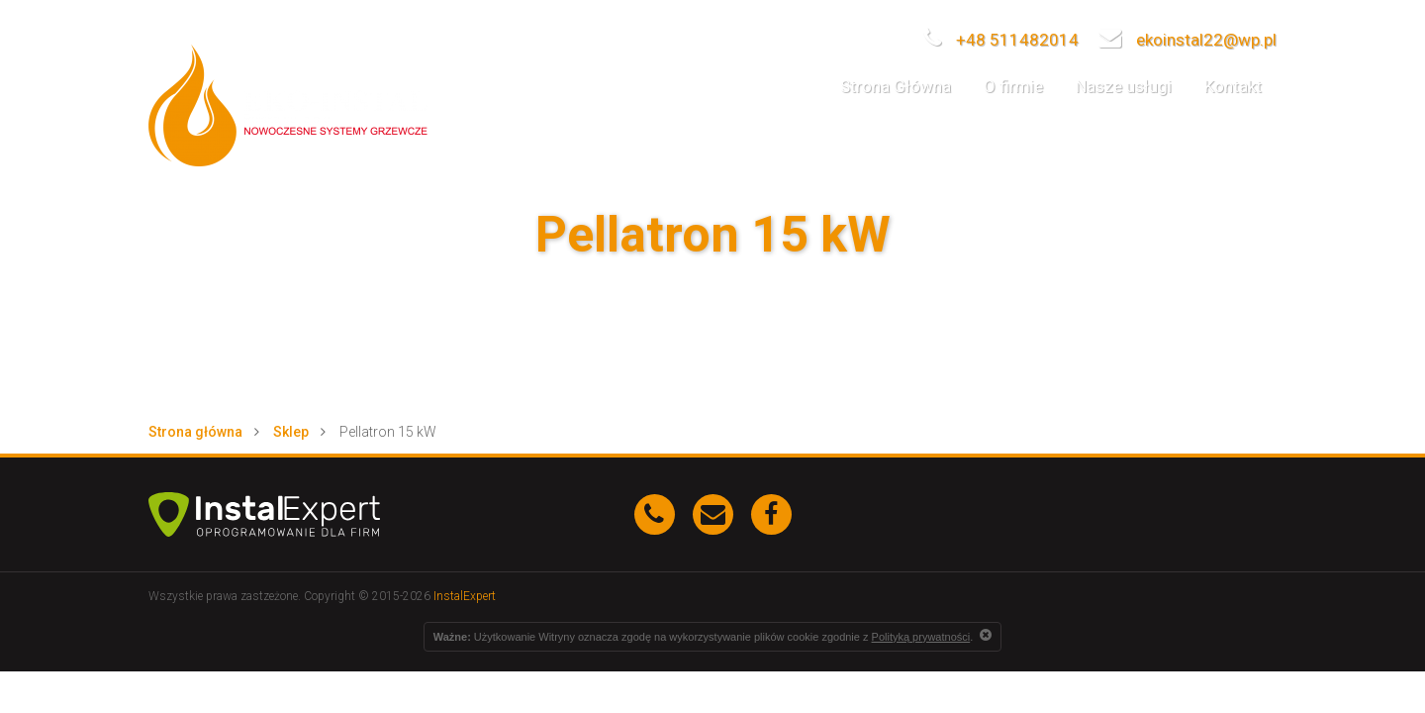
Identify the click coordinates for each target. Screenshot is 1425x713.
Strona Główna (895, 86)
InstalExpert (464, 596)
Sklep (291, 432)
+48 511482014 (1001, 40)
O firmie (1013, 86)
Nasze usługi (1124, 86)
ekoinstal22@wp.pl (1187, 40)
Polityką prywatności (921, 637)
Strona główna (195, 432)
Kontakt (1233, 86)
